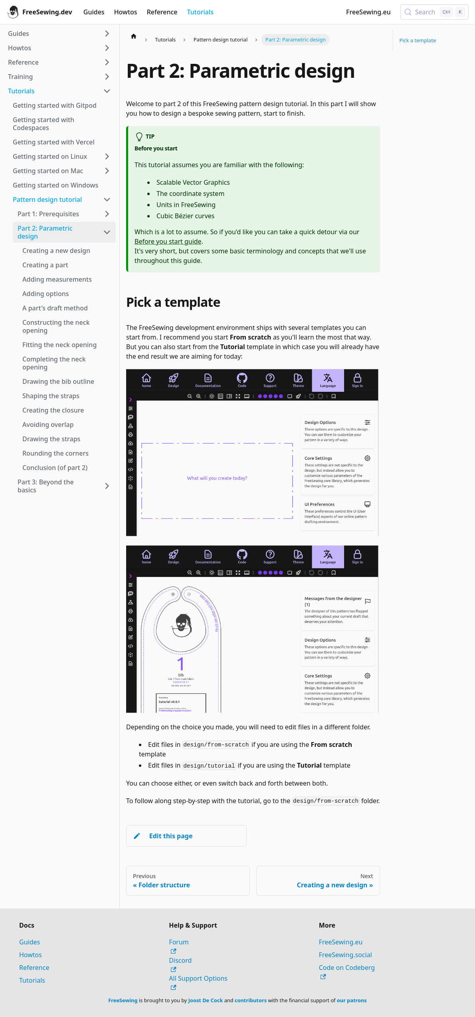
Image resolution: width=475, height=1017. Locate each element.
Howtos (125, 12)
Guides (94, 12)
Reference (162, 12)
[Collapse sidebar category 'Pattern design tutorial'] (107, 199)
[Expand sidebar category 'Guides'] (107, 33)
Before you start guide (168, 241)
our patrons (352, 1000)
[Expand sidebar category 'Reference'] (107, 62)
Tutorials (200, 12)
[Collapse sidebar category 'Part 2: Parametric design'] (107, 232)
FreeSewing (122, 1000)
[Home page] (133, 35)
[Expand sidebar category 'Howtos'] (107, 47)
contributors (251, 1000)
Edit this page (162, 835)
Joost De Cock (205, 1000)
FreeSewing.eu (368, 12)
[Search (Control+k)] (434, 12)
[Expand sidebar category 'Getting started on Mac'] (107, 170)
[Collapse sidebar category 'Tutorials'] (107, 91)
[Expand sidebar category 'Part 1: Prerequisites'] (107, 213)
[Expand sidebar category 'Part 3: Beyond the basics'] (107, 486)
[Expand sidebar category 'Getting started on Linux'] (107, 156)
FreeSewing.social (345, 954)
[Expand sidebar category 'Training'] (107, 76)
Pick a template (418, 40)
